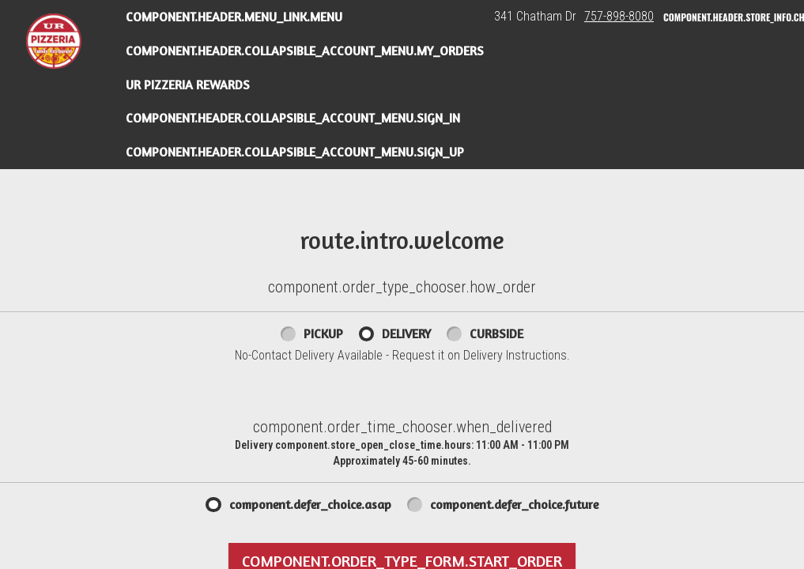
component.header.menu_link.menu (234, 16)
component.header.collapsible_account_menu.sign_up (295, 152)
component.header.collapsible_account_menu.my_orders (305, 50)
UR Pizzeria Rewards (188, 84)
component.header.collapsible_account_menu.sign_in (293, 118)
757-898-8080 (619, 16)
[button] (54, 41)
